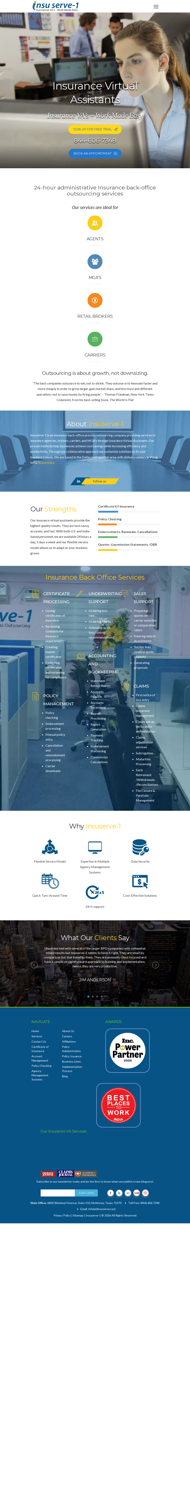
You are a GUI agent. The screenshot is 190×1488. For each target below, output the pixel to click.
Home (35, 1031)
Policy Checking (42, 1065)
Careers (67, 1036)
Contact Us (39, 1041)
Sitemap (78, 1215)
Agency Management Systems (40, 1075)
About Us (68, 1031)
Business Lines (71, 1061)
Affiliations (69, 1041)
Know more (46, 462)
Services (37, 1036)
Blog (65, 1076)
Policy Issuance (72, 1056)
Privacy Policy (62, 1215)
